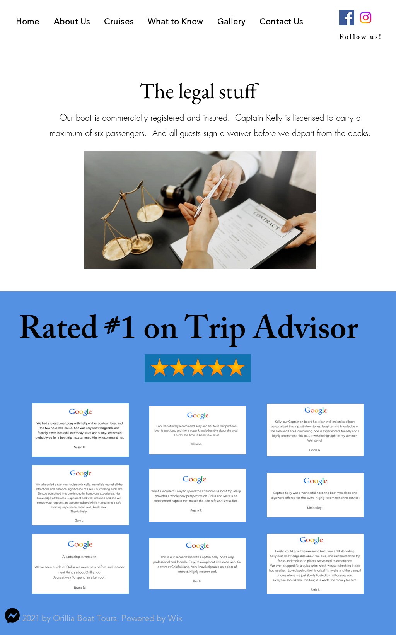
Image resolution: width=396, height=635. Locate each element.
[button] (119, 21)
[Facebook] (346, 17)
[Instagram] (365, 17)
